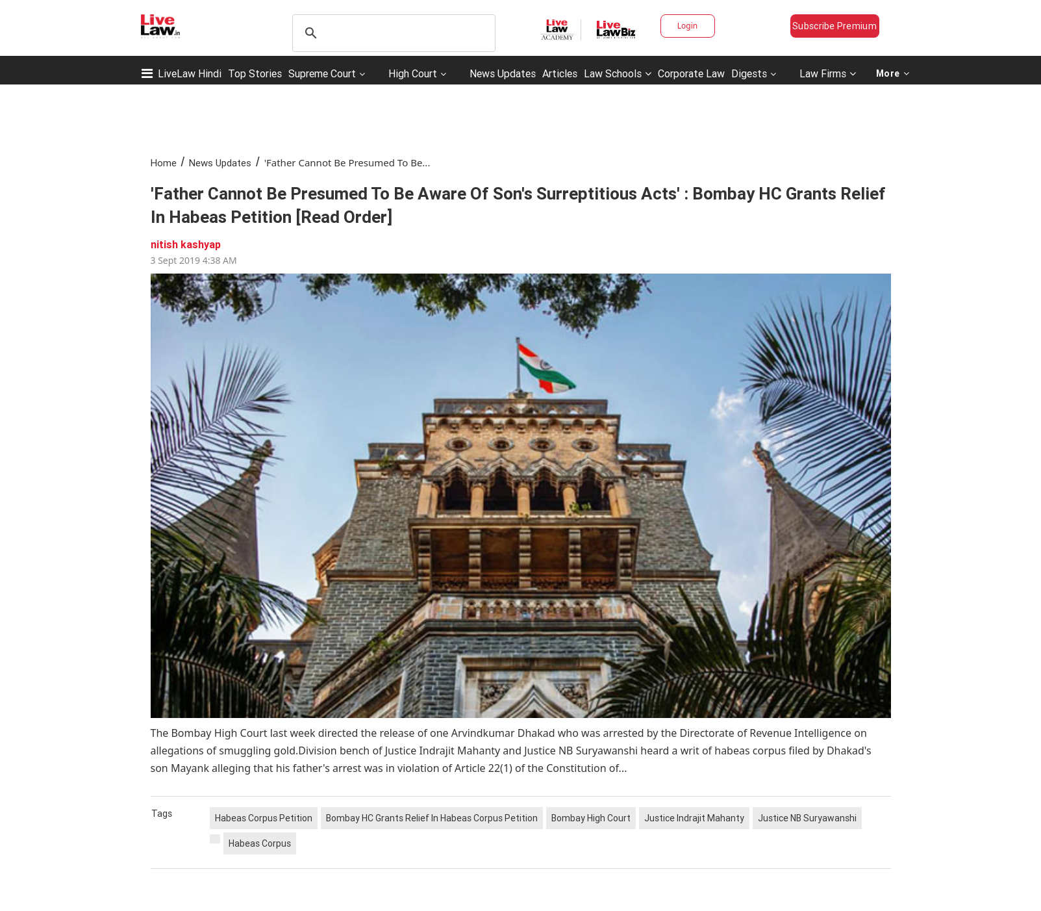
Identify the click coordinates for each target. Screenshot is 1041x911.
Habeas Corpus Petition (263, 818)
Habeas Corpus (260, 843)
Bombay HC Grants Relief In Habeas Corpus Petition (432, 818)
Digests (749, 73)
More (893, 73)
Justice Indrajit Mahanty (694, 818)
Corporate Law (691, 73)
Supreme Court (322, 73)
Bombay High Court (591, 818)
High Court (412, 73)
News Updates (503, 73)
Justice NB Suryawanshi (807, 818)
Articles (559, 73)
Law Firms (827, 73)
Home (164, 163)
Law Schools (617, 73)
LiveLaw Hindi (189, 73)
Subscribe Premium (834, 26)
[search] (392, 33)
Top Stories (255, 73)
